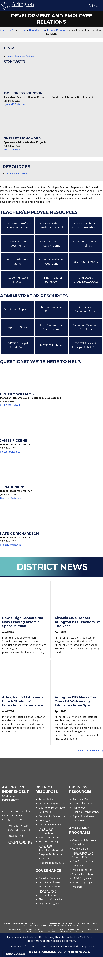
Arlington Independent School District (44, 952)
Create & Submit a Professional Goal (51, 225)
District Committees (50, 895)
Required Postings (49, 841)
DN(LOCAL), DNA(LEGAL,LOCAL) (85, 279)
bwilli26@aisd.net (10, 405)
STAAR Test (45, 845)
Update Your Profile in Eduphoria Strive (18, 225)
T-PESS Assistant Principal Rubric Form (85, 345)
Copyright (44, 820)
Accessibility (46, 799)
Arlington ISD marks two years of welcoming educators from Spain (76, 701)
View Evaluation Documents (18, 243)
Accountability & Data (51, 803)
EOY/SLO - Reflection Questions (52, 261)
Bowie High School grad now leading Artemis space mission (22, 622)
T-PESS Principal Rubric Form (18, 345)
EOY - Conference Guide (18, 261)
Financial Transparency (85, 812)
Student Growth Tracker (17, 279)
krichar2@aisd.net (10, 544)
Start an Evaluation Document (52, 309)
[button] (93, 5)
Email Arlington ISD (20, 841)
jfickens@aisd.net (10, 451)
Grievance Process (16, 173)
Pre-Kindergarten (82, 869)
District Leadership (50, 824)
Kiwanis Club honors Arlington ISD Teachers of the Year (77, 622)
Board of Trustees (49, 878)
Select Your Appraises (17, 309)
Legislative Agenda (49, 903)
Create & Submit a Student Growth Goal (85, 225)
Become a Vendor (82, 799)
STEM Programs (81, 878)
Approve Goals (17, 327)
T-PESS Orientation (52, 345)
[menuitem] (78, 773)
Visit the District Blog (90, 750)
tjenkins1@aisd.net (11, 498)
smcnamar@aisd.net (15, 149)
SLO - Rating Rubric (85, 261)
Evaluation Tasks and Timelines (85, 243)
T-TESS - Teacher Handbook (51, 279)
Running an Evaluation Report (85, 309)
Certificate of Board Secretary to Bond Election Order (50, 886)
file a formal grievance (38, 946)
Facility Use (79, 807)
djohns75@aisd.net (15, 104)
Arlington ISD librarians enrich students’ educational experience (22, 701)
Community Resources (52, 816)
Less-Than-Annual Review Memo (51, 243)
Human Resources (49, 837)
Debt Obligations (82, 803)
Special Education (82, 874)
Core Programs (81, 848)
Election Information (51, 899)
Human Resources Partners (20, 55)
